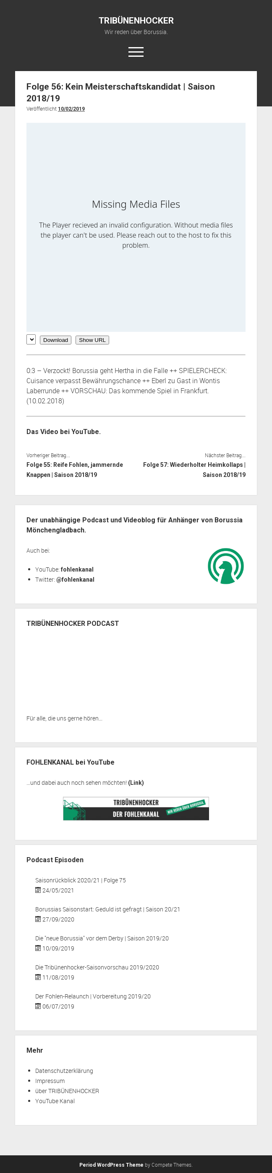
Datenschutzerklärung (64, 1071)
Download (55, 340)
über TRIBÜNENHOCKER (67, 1091)
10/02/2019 (71, 109)
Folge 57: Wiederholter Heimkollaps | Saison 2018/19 (194, 469)
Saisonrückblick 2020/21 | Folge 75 (80, 880)
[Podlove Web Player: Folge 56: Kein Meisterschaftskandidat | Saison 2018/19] (136, 227)
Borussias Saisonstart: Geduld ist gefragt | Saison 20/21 (107, 909)
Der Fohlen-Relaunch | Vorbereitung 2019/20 (93, 996)
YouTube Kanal (55, 1101)
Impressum (50, 1081)
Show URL (92, 340)
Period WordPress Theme (111, 1165)
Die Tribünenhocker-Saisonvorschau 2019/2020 (97, 967)
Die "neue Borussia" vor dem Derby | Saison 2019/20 (102, 938)
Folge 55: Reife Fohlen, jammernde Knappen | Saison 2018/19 (74, 469)
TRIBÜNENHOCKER (136, 21)
